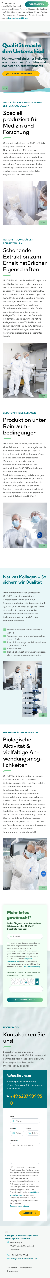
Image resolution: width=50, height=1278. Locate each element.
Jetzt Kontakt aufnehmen (20, 74)
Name (13, 1116)
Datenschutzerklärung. (18, 18)
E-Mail (13, 1128)
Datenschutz (25, 1267)
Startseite (12, 1267)
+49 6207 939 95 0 (26, 1099)
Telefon (28, 1128)
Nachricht (14, 1141)
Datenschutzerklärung (31, 967)
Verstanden (36, 4)
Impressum (12, 1271)
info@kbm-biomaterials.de (24, 1258)
